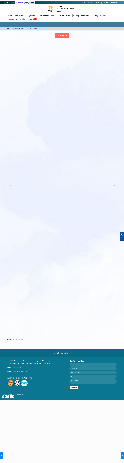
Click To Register (62, 35)
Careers (97, 3)
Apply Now (122, 236)
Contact (105, 3)
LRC (84, 3)
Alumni (90, 3)
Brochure (114, 3)
